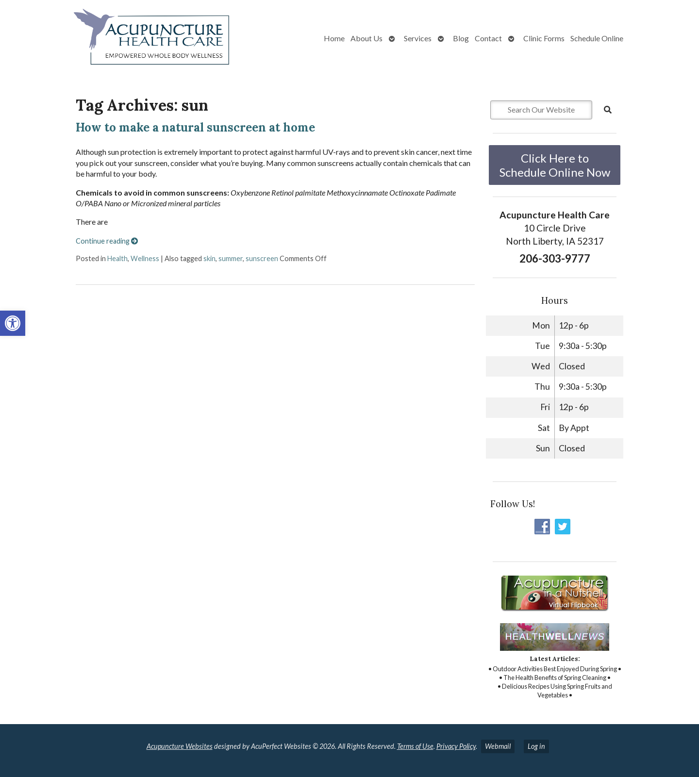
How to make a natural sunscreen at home (195, 127)
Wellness (145, 258)
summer (230, 258)
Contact (488, 38)
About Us (366, 38)
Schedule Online (596, 38)
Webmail (498, 746)
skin (209, 258)
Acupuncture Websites (180, 746)
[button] (12, 323)
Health (117, 258)
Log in (536, 746)
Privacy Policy (456, 746)
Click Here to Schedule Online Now (554, 165)
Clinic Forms (544, 38)
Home (334, 38)
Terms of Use (415, 746)
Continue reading (107, 241)
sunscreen (262, 258)
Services (418, 38)
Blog (461, 38)
